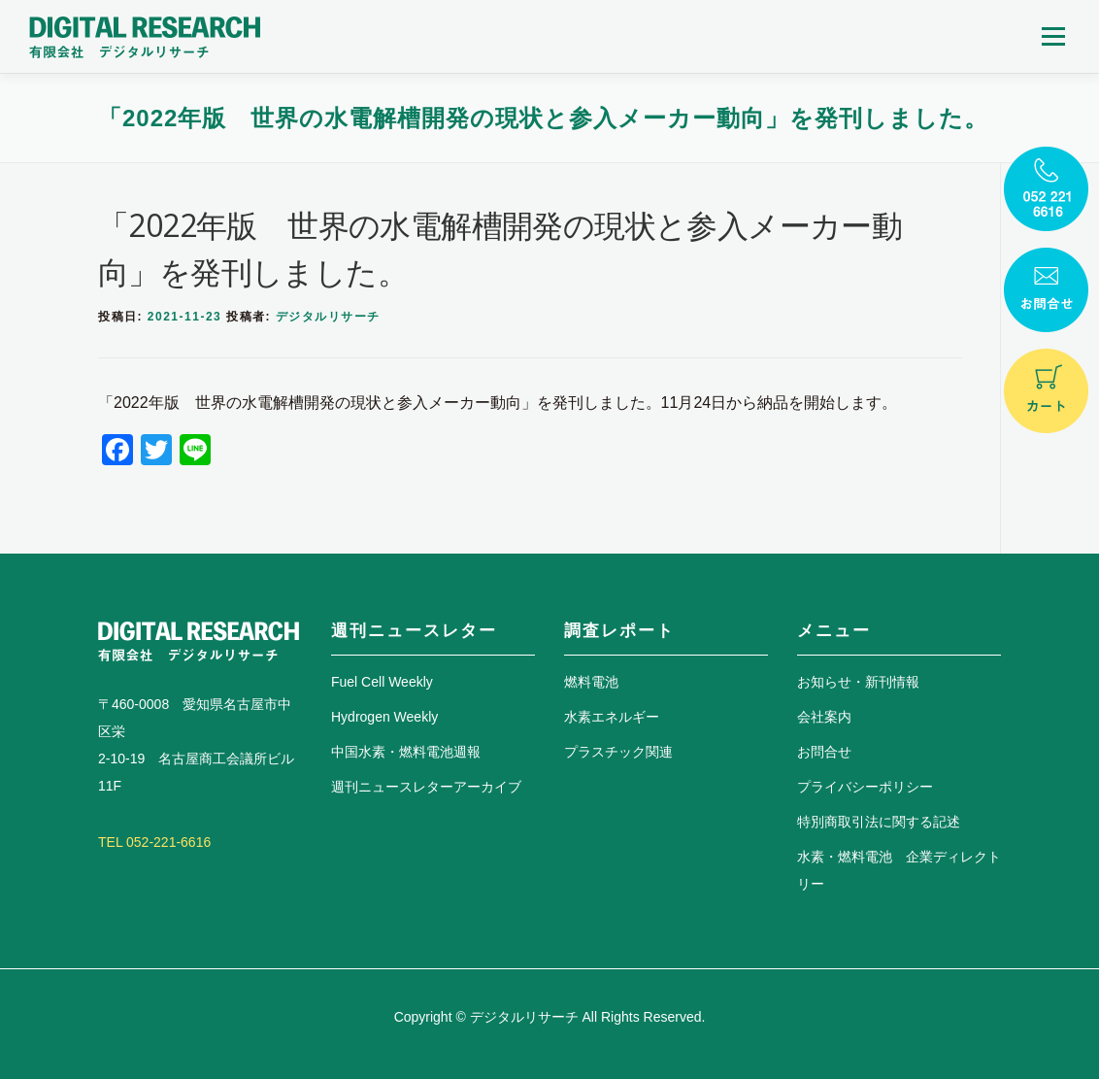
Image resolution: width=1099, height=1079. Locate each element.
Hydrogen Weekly (384, 717)
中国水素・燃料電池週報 (406, 751)
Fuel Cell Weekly (382, 682)
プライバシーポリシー (865, 786)
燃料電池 (591, 682)
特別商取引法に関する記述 (878, 821)
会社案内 (824, 717)
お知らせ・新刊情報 (858, 682)
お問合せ (824, 751)
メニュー (1053, 36)
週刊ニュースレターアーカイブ (426, 786)
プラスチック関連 (618, 751)
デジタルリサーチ (328, 316)
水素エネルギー (611, 717)
